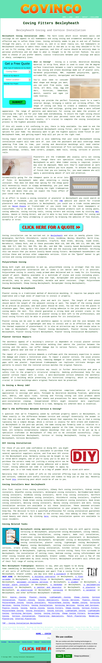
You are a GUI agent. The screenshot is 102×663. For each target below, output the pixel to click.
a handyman (56, 585)
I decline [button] (68, 656)
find (10, 490)
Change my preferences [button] (81, 656)
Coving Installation (42, 605)
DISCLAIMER (94, 17)
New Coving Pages (14, 642)
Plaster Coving (37, 597)
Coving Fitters (21, 605)
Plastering (7, 619)
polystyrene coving (58, 532)
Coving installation (12, 236)
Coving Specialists (48, 600)
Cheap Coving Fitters (73, 613)
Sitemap (3, 642)
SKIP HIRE (7, 577)
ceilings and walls (84, 67)
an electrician (25, 590)
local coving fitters (13, 317)
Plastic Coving (90, 600)
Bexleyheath (57, 236)
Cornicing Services (65, 605)
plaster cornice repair (14, 375)
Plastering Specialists (51, 616)
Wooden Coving (79, 603)
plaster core (92, 70)
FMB (61, 201)
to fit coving (17, 49)
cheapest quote (41, 178)
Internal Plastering (25, 619)
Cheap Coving (81, 597)
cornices (83, 150)
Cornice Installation (23, 616)
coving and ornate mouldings (56, 70)
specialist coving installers (79, 160)
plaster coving (30, 300)
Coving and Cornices (88, 605)
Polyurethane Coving (13, 603)
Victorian (48, 91)
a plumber (73, 582)
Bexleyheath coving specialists (37, 529)
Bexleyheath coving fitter (58, 129)
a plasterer (89, 587)
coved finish (84, 132)
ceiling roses (91, 147)
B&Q (97, 212)
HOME (64, 17)
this (14, 479)
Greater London (58, 556)
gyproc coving (91, 529)
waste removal (73, 579)
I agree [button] (59, 656)
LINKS (70, 17)
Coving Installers (35, 603)
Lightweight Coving (60, 597)
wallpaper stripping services (32, 582)
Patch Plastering (76, 616)
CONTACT (85, 17)
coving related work (19, 556)
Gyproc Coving (18, 597)
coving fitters (59, 252)
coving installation (51, 390)
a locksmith (60, 574)
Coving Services (70, 600)
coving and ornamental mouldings (76, 39)
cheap (59, 183)
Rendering (94, 616)
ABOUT (77, 17)
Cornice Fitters (90, 608)
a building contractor (44, 577)
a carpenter (89, 590)
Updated (36, 642)
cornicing (58, 590)
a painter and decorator (48, 587)
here (46, 516)
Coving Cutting (55, 611)
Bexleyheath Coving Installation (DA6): (23, 36)
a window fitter (38, 579)
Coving (24, 608)
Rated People (19, 206)
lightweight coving (74, 543)
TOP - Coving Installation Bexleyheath (22, 623)
